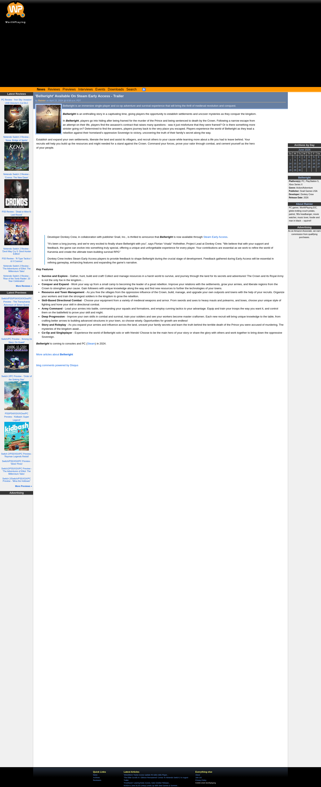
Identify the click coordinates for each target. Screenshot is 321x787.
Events (100, 89)
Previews (69, 89)
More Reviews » (24, 286)
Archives (96, 778)
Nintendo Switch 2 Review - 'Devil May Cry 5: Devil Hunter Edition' (16, 251)
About (197, 775)
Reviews (54, 89)
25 (309, 167)
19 (314, 163)
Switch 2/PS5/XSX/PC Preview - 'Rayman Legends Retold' (16, 455)
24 (304, 167)
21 (290, 167)
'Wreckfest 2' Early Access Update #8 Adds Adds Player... (146, 775)
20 (318, 163)
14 (290, 163)
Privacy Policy (200, 780)
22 (295, 167)
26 (314, 167)
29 (295, 170)
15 (295, 163)
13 (318, 160)
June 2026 (304, 149)
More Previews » (23, 486)
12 (314, 160)
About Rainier (304, 204)
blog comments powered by (57, 365)
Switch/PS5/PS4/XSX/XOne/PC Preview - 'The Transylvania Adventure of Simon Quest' (16, 301)
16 (299, 163)
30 (299, 170)
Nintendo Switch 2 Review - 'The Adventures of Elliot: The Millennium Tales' (16, 268)
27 (318, 167)
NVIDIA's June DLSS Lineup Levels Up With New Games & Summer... (151, 786)
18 (309, 163)
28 (290, 170)
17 (304, 163)
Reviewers (97, 780)
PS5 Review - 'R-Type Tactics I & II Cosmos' (16, 259)
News (95, 775)
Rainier (42, 100)
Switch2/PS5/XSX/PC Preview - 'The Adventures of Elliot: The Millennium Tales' (16, 471)
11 (309, 160)
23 (299, 167)
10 (304, 160)
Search (131, 89)
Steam (91, 343)
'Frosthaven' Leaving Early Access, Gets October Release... (147, 783)
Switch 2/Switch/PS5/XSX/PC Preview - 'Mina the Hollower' (16, 479)
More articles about (54, 354)
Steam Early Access (215, 236)
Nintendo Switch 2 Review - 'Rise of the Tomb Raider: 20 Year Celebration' (16, 278)
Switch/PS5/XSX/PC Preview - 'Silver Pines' (16, 462)
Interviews (85, 89)
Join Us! (198, 778)
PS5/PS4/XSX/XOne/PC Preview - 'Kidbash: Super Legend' (16, 416)
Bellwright (304, 177)
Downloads (116, 89)
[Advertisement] (160, 56)
